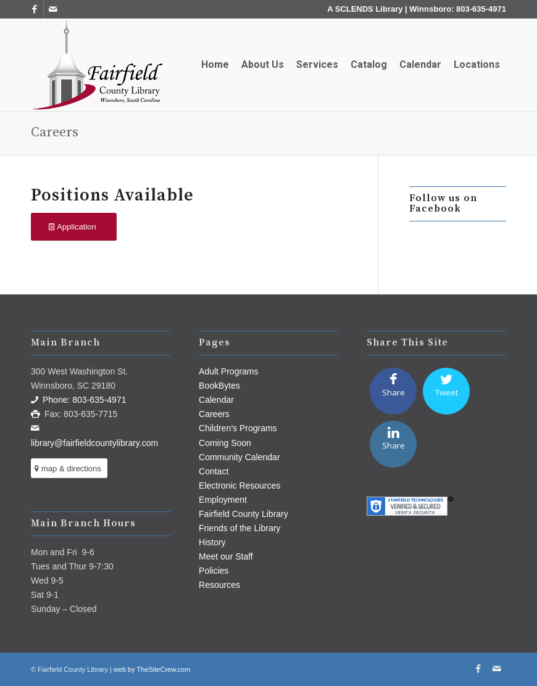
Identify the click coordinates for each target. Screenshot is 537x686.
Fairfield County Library (243, 514)
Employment (223, 500)
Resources (219, 585)
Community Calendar (239, 457)
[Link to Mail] (53, 9)
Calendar (216, 400)
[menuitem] (215, 65)
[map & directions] (69, 468)
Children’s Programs (238, 428)
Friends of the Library (239, 528)
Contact (213, 471)
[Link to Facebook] (34, 9)
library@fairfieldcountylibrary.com (94, 443)
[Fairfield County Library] (97, 65)
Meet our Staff (226, 556)
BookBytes (219, 386)
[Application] (74, 227)
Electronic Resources (239, 485)
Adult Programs (228, 371)
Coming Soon (225, 443)
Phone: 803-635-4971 (84, 400)
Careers (54, 132)
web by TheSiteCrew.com (152, 669)
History (212, 542)
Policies (213, 571)
